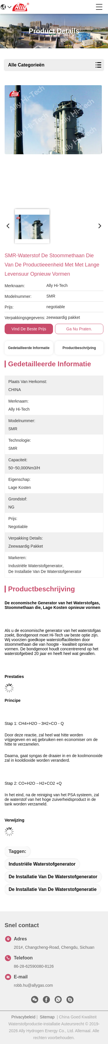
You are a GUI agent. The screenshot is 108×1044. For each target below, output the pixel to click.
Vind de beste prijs (29, 329)
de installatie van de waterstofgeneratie (52, 889)
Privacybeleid (23, 1017)
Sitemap (47, 1017)
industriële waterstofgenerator (42, 864)
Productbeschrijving (79, 348)
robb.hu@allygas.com (33, 985)
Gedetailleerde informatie (29, 348)
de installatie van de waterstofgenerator (53, 876)
